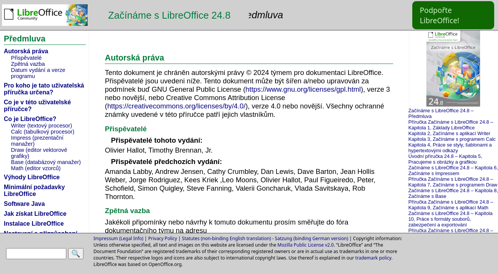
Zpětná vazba (28, 64)
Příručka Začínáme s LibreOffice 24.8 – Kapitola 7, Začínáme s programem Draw (452, 182)
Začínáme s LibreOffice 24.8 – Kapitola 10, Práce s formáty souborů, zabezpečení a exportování (450, 219)
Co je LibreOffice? (30, 119)
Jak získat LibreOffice (35, 213)
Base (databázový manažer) (46, 162)
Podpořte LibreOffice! (440, 15)
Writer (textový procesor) (41, 126)
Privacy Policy (162, 238)
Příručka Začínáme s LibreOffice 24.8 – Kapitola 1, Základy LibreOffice (450, 125)
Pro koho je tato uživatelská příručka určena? (44, 89)
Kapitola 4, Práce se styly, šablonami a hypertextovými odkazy (450, 147)
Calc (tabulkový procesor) (42, 132)
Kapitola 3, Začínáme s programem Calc (452, 139)
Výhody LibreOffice (32, 177)
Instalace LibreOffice (34, 223)
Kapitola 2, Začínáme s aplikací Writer (449, 133)
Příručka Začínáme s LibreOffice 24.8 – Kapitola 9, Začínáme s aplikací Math (450, 204)
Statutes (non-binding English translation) (226, 238)
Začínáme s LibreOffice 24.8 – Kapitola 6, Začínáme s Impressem (453, 170)
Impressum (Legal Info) (118, 238)
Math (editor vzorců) (36, 168)
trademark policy (373, 258)
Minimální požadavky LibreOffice (34, 190)
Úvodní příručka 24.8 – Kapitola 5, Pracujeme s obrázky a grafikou (445, 159)
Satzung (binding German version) (311, 238)
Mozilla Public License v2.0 (305, 245)
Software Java (24, 204)
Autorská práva (26, 51)
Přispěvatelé (26, 58)
